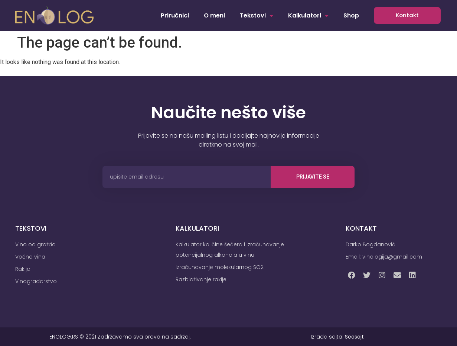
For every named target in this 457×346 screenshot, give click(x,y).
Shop (351, 15)
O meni (214, 15)
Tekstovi (256, 15)
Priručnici (175, 15)
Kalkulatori (308, 15)
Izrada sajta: (337, 336)
